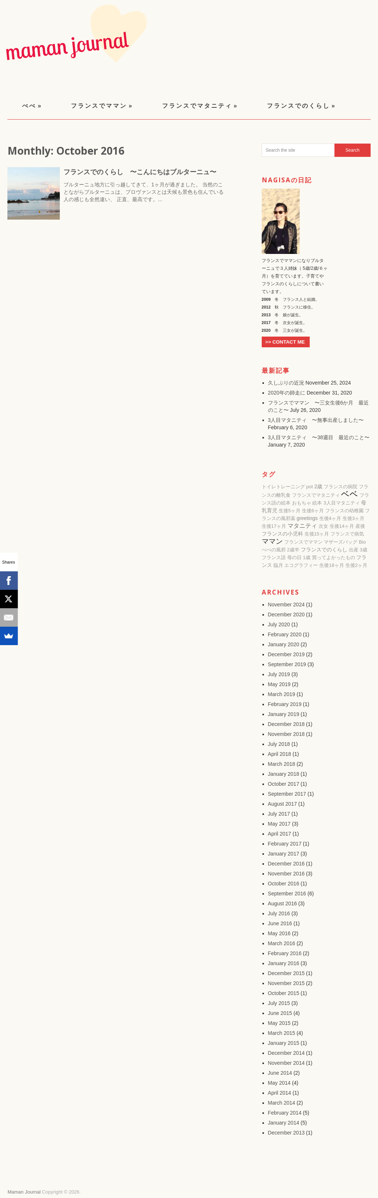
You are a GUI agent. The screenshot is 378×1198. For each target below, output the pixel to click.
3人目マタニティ (341, 503)
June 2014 (280, 1073)
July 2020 (279, 624)
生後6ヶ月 (313, 510)
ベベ (349, 494)
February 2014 (285, 1113)
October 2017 (283, 784)
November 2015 (286, 983)
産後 (360, 526)
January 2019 (283, 714)
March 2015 (281, 1033)
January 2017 (283, 854)
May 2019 (279, 684)
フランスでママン (102, 106)
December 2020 (286, 614)
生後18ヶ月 (331, 565)
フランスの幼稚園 (344, 510)
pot (309, 486)
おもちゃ (301, 503)
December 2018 (286, 724)
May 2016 (279, 933)
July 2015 (279, 1003)
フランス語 (274, 557)
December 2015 (286, 973)
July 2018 (279, 744)
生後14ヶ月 (342, 526)
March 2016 (281, 943)
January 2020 (283, 644)
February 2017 (285, 844)
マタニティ (302, 526)
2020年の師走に (286, 393)
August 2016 (282, 903)
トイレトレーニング (283, 486)
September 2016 (287, 893)
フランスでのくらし (301, 106)
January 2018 (283, 774)
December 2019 (286, 654)
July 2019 (279, 674)
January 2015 (283, 1043)
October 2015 (283, 993)
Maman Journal (24, 1192)
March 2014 (281, 1103)
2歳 (318, 486)
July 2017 (279, 814)
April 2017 (279, 834)
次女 (323, 526)
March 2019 (281, 694)
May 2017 (279, 824)
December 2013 (286, 1133)
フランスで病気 (347, 534)
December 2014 (286, 1053)
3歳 (363, 549)
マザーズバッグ (340, 542)
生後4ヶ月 (330, 518)
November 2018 (286, 734)
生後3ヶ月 (353, 518)
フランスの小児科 (282, 534)
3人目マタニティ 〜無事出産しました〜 (316, 420)
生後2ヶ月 (356, 565)
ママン (272, 541)
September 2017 (287, 794)
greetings (307, 518)
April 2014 (279, 1093)
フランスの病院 (340, 486)
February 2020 (285, 634)
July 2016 (279, 913)
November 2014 (286, 1063)
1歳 (306, 557)
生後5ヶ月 (289, 510)
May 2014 (279, 1083)
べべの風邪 (274, 549)
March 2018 (281, 764)
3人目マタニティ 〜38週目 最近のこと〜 (319, 437)
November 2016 (286, 874)
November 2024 (286, 604)
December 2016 (286, 864)
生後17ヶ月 (274, 526)
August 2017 (282, 804)
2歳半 (293, 549)
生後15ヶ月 (317, 534)
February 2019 (285, 704)
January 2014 (283, 1123)
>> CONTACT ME (285, 342)
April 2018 (279, 754)
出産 (353, 549)
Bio (362, 542)
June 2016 (280, 923)
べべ (32, 106)
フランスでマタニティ (200, 106)
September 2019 (287, 664)
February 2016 (285, 953)
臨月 (278, 565)
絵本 (317, 503)
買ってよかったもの (333, 557)
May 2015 (279, 1023)
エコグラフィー (301, 565)
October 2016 (283, 884)
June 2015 (280, 1013)
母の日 (294, 557)
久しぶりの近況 (286, 383)
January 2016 (283, 963)
